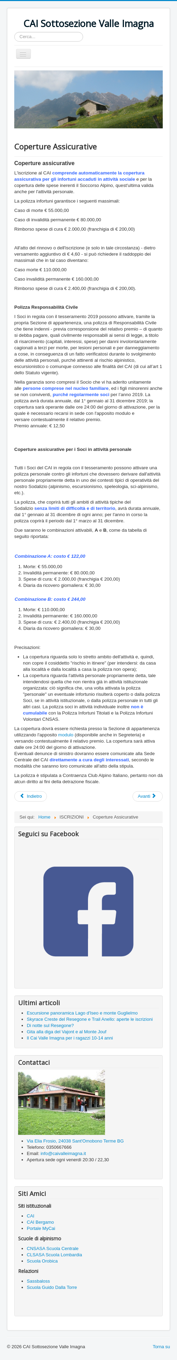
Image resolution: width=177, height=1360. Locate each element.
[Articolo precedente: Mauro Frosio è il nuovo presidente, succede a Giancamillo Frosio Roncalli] (30, 796)
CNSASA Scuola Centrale (53, 1248)
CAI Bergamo (40, 1222)
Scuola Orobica (42, 1261)
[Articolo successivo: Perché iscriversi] (147, 796)
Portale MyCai (41, 1228)
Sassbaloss (38, 1281)
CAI (30, 1215)
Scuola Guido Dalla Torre (52, 1287)
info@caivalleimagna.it (63, 1153)
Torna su (161, 1346)
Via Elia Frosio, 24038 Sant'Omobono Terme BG (75, 1141)
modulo (65, 734)
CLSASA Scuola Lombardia (54, 1254)
